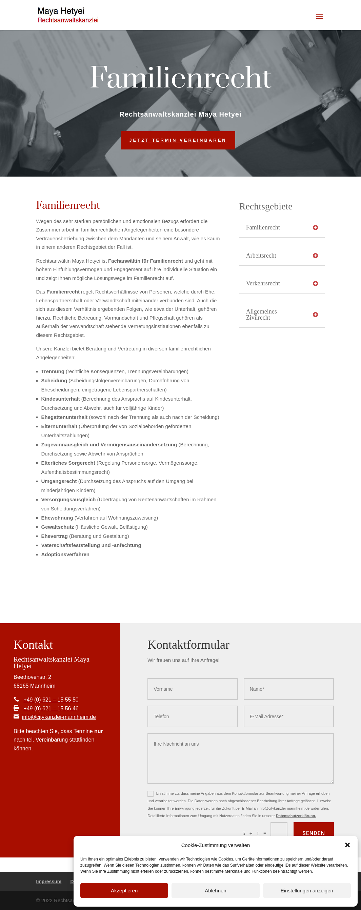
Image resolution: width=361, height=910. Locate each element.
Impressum (49, 881)
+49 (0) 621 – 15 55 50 (50, 700)
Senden (313, 833)
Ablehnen (215, 890)
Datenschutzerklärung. (296, 816)
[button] (347, 845)
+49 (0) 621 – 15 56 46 (50, 708)
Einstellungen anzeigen (307, 890)
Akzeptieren (124, 890)
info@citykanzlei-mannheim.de (59, 717)
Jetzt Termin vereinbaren (177, 140)
